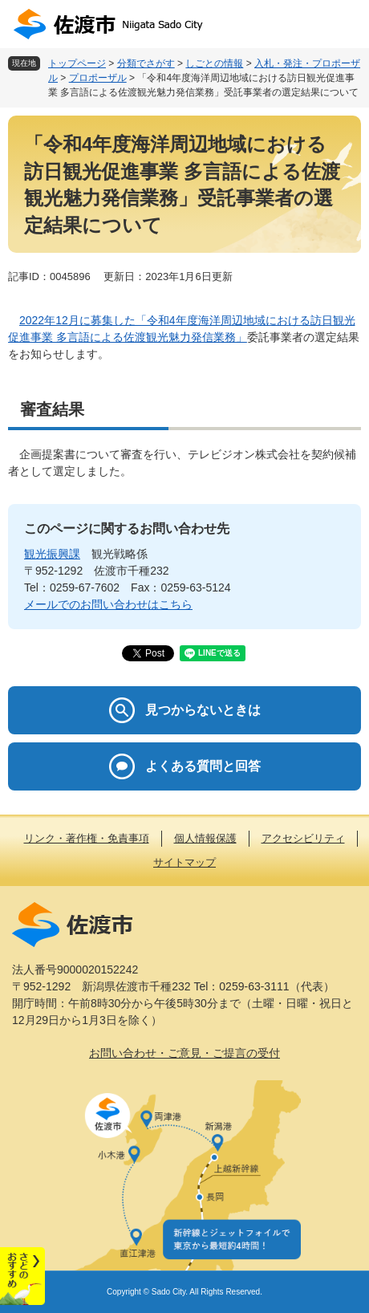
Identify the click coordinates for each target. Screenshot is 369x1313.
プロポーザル (98, 77)
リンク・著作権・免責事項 (86, 838)
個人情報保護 (205, 838)
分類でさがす (146, 63)
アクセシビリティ (303, 838)
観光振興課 (52, 553)
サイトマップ (184, 862)
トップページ (77, 63)
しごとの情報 (214, 63)
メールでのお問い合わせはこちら (108, 604)
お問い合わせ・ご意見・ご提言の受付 (184, 1053)
